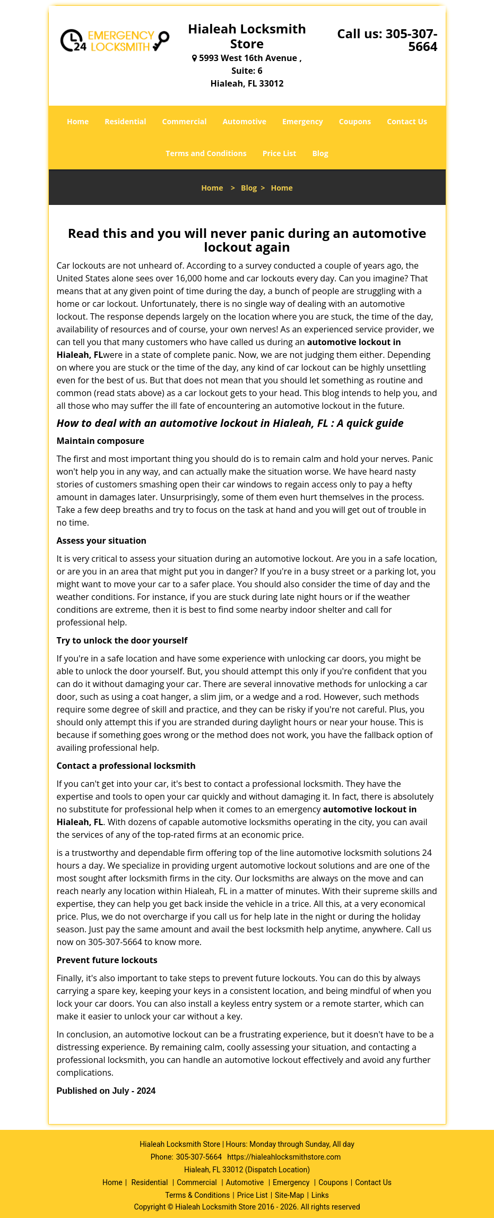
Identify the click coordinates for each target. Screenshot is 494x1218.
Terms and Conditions (206, 153)
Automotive (244, 121)
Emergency (302, 121)
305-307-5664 (412, 39)
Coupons (355, 121)
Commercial (184, 121)
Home (78, 121)
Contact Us (407, 121)
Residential (125, 121)
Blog (320, 153)
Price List (280, 153)
